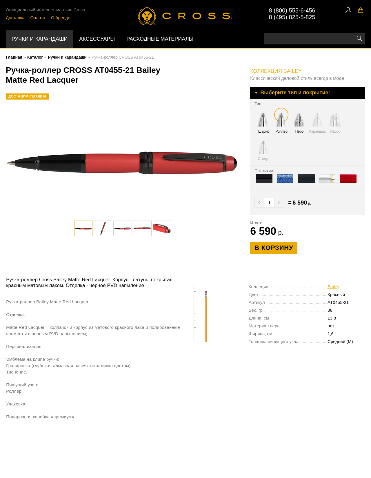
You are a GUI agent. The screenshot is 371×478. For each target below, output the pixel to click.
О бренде (60, 17)
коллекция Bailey (276, 71)
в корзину (273, 247)
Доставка (15, 17)
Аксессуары (97, 39)
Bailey (333, 286)
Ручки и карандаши (40, 39)
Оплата (37, 17)
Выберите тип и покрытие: (295, 92)
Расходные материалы (159, 39)
